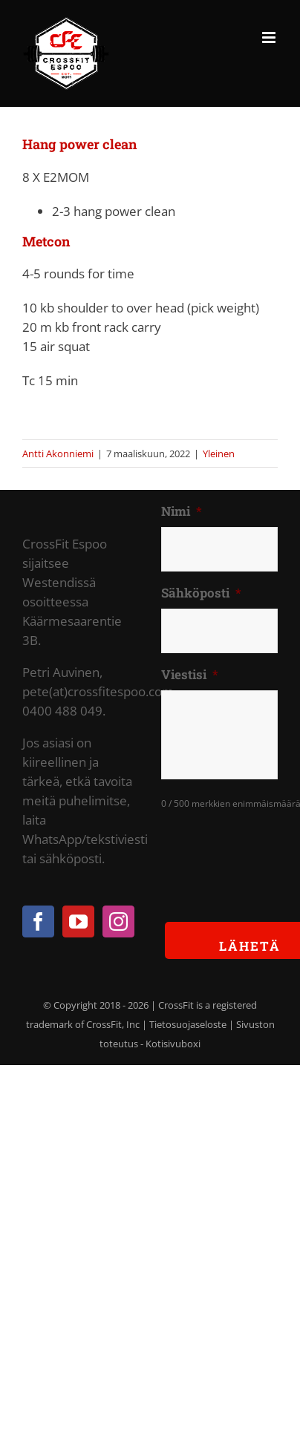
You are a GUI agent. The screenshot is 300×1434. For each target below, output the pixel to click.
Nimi (181, 511)
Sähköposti (201, 593)
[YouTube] (78, 921)
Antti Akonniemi (58, 453)
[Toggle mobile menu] (270, 37)
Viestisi (189, 675)
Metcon (46, 241)
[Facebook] (38, 921)
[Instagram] (118, 921)
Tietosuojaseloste (187, 1024)
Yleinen (219, 453)
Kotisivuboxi (173, 1043)
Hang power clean (79, 144)
